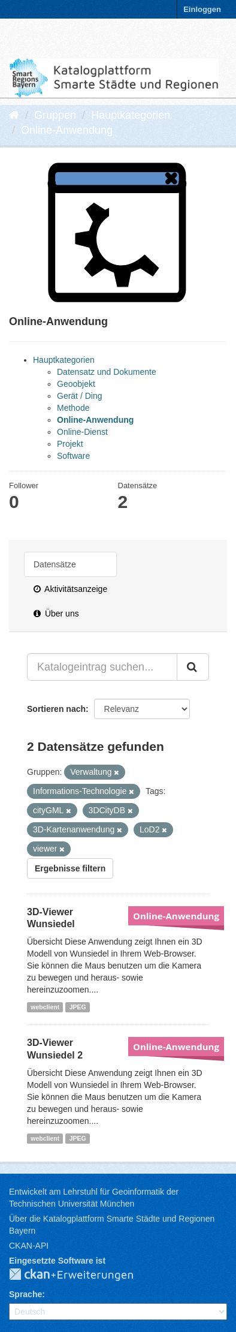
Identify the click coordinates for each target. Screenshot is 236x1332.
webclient (45, 1007)
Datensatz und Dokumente (106, 372)
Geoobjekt (76, 384)
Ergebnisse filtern (70, 868)
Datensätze (55, 564)
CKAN (81, 1275)
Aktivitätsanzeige (70, 589)
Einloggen (202, 9)
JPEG (77, 1007)
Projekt (70, 444)
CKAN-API (29, 1245)
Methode (73, 408)
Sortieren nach (56, 709)
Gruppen (55, 115)
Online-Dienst (82, 432)
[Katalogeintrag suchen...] (102, 667)
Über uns (56, 613)
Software (73, 456)
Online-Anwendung (67, 130)
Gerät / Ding (79, 396)
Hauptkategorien (130, 115)
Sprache (25, 1294)
